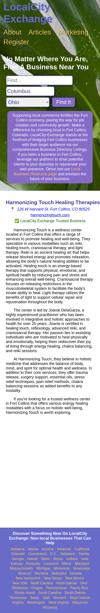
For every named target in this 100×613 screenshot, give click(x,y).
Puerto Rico (79, 588)
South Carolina (49, 593)
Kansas (16, 563)
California (82, 549)
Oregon (37, 588)
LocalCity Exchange (27, 13)
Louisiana (51, 563)
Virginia (18, 602)
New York (20, 583)
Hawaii (32, 559)
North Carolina (42, 583)
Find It (63, 102)
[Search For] (39, 80)
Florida (84, 554)
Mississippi (81, 568)
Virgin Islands (80, 598)
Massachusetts (21, 568)
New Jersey (53, 578)
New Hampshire (28, 578)
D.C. (53, 554)
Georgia (18, 559)
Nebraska (59, 573)
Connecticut (37, 554)
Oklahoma (20, 588)
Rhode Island (24, 593)
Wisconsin (80, 602)
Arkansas (64, 549)
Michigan (43, 568)
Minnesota (62, 568)
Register (16, 42)
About (12, 32)
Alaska (33, 549)
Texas (34, 598)
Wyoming (50, 607)
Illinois (58, 559)
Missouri (24, 573)
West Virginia (59, 602)
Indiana (72, 559)
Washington (36, 602)
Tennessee (18, 598)
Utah (46, 598)
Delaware (67, 554)
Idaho (45, 559)
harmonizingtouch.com (50, 215)
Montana (41, 573)
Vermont (59, 598)
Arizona (47, 549)
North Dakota (66, 583)
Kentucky (33, 563)
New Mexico (74, 578)
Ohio (83, 583)
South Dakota (75, 593)
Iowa (85, 559)
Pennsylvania (56, 588)
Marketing (73, 32)
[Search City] (30, 91)
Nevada (76, 573)
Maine (66, 563)
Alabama (17, 549)
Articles (40, 32)
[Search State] (27, 102)
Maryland (82, 563)
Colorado (18, 554)
